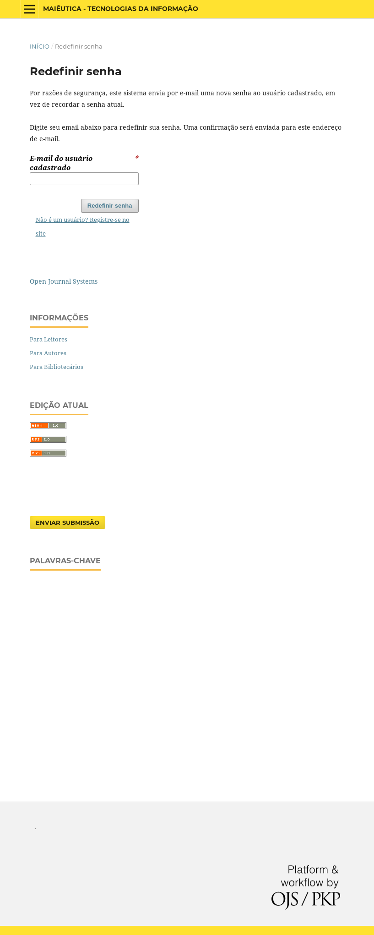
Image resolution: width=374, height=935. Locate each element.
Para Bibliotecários (56, 367)
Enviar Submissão (67, 522)
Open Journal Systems (64, 281)
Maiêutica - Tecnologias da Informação (120, 9)
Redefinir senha (109, 205)
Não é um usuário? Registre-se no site (83, 226)
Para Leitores (48, 339)
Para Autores (48, 353)
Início (39, 46)
